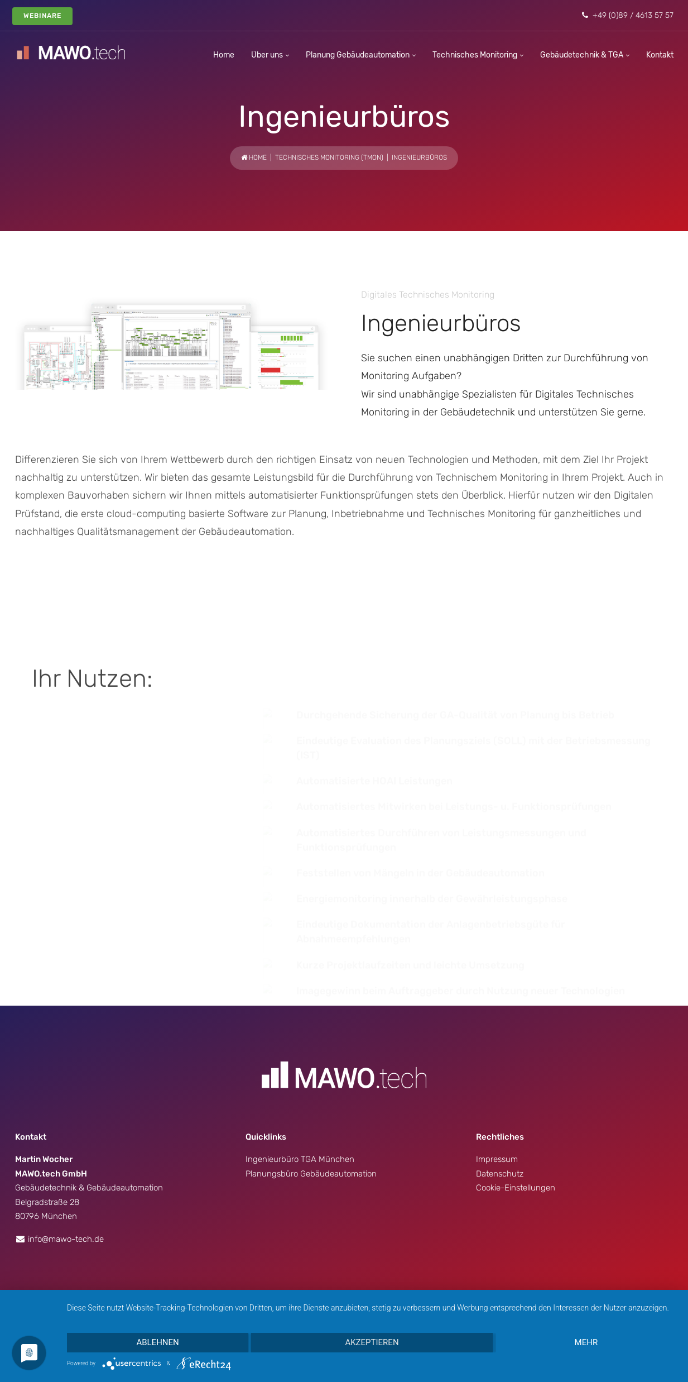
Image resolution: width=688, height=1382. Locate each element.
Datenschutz (499, 1130)
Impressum (497, 1115)
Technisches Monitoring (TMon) (329, 157)
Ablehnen (157, 1342)
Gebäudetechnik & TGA (581, 55)
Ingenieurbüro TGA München (300, 1115)
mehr (586, 1342)
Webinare (42, 16)
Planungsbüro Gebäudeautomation (311, 1130)
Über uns (267, 55)
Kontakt (659, 55)
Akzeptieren (371, 1342)
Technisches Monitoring (474, 55)
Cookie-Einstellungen (515, 1144)
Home (223, 55)
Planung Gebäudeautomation (358, 55)
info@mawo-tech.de (66, 1195)
